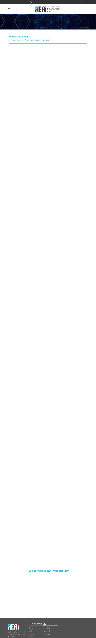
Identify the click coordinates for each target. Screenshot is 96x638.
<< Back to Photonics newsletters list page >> (48, 570)
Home (31, 628)
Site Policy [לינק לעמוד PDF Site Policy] (46, 628)
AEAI (30, 631)
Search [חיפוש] (31, 2)
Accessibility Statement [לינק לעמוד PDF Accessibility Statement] (47, 632)
